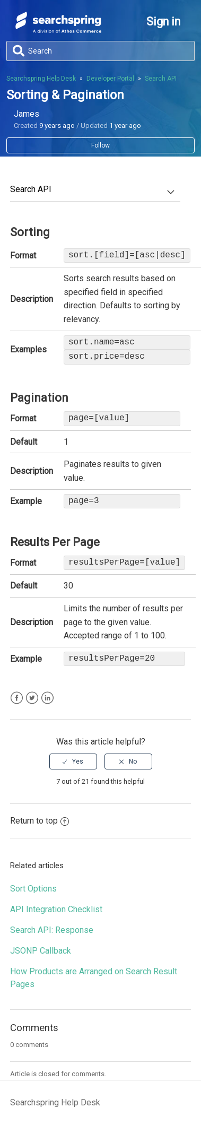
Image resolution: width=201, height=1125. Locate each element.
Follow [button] (100, 145)
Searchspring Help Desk (41, 78)
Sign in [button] (163, 21)
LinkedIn (47, 698)
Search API (161, 78)
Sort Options (33, 889)
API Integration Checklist (56, 909)
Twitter (32, 698)
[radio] (73, 761)
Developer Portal (110, 78)
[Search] (100, 51)
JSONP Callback (40, 951)
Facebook (16, 698)
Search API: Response (51, 930)
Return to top (39, 821)
